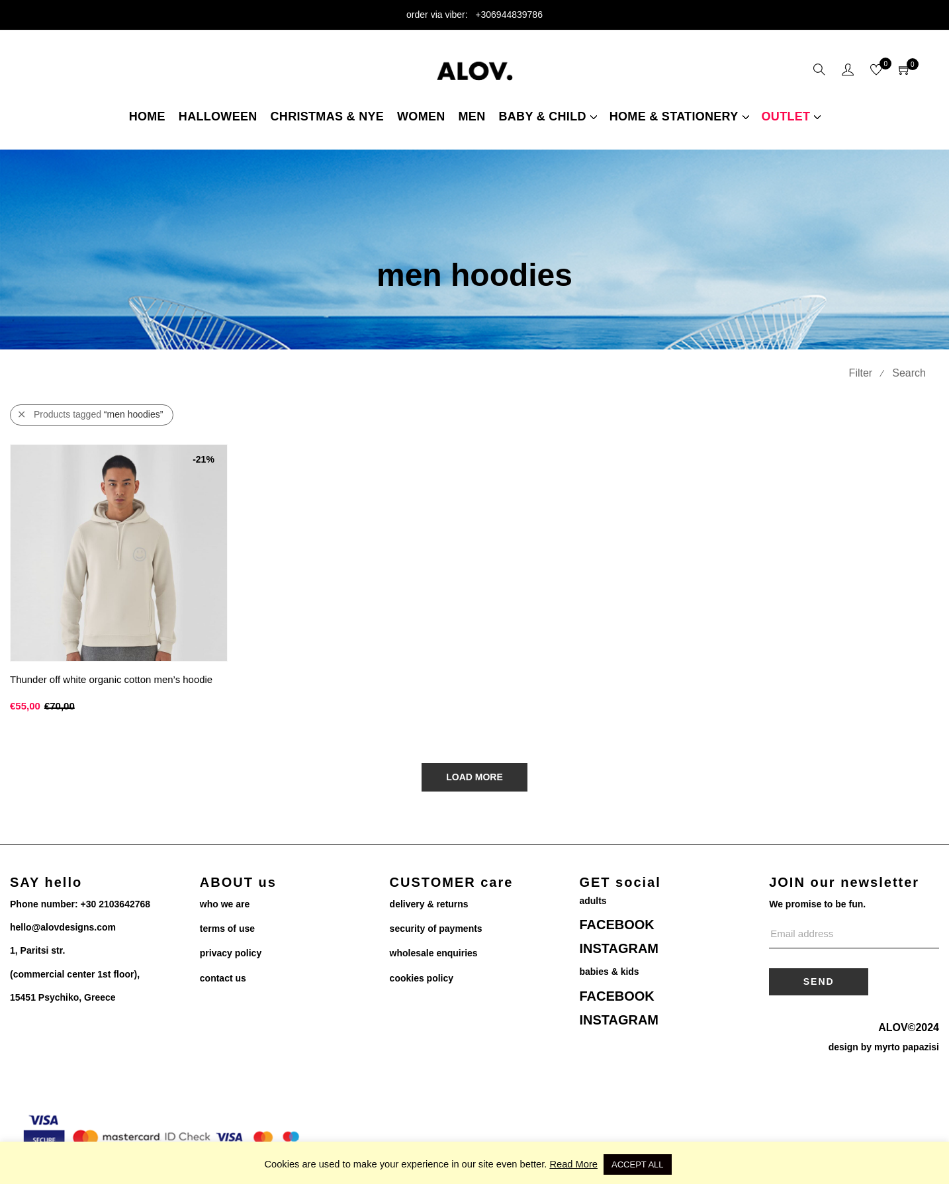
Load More (474, 777)
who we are (224, 904)
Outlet (786, 116)
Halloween (218, 116)
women (421, 116)
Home (147, 116)
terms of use (227, 928)
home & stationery (674, 116)
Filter (861, 373)
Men (472, 116)
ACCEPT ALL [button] (637, 1164)
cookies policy (421, 978)
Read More (573, 1164)
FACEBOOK (616, 924)
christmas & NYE (327, 116)
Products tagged (91, 414)
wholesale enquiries (434, 953)
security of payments (436, 928)
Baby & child (542, 116)
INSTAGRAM (618, 948)
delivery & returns (429, 904)
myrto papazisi (906, 1047)
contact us (223, 978)
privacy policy (230, 953)
